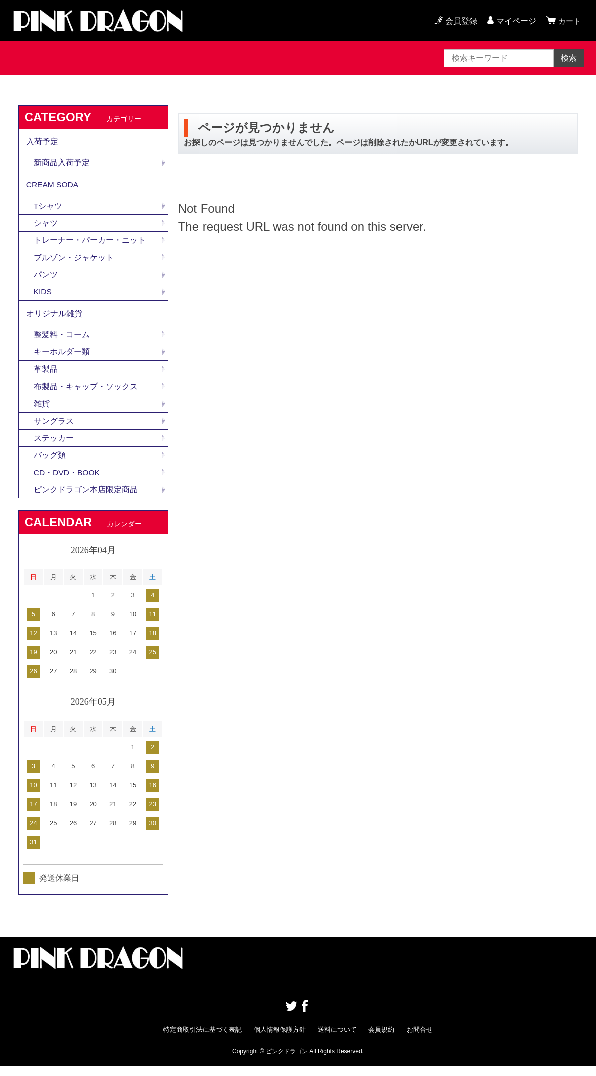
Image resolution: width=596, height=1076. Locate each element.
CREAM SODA (53, 187)
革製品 (46, 376)
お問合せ (420, 1039)
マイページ (515, 21)
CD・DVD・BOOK (67, 481)
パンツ (46, 279)
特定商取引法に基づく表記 (202, 1039)
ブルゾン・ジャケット (74, 261)
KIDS (43, 296)
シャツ (46, 226)
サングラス (54, 429)
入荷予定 (42, 142)
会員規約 (381, 1039)
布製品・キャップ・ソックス (86, 394)
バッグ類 (50, 464)
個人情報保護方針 (280, 1039)
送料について (337, 1039)
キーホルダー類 (62, 358)
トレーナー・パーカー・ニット (90, 244)
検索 (569, 58)
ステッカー (54, 446)
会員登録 (460, 21)
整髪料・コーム (62, 341)
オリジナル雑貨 (54, 319)
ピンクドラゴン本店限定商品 (86, 499)
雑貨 (42, 411)
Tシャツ (48, 209)
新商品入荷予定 (62, 164)
